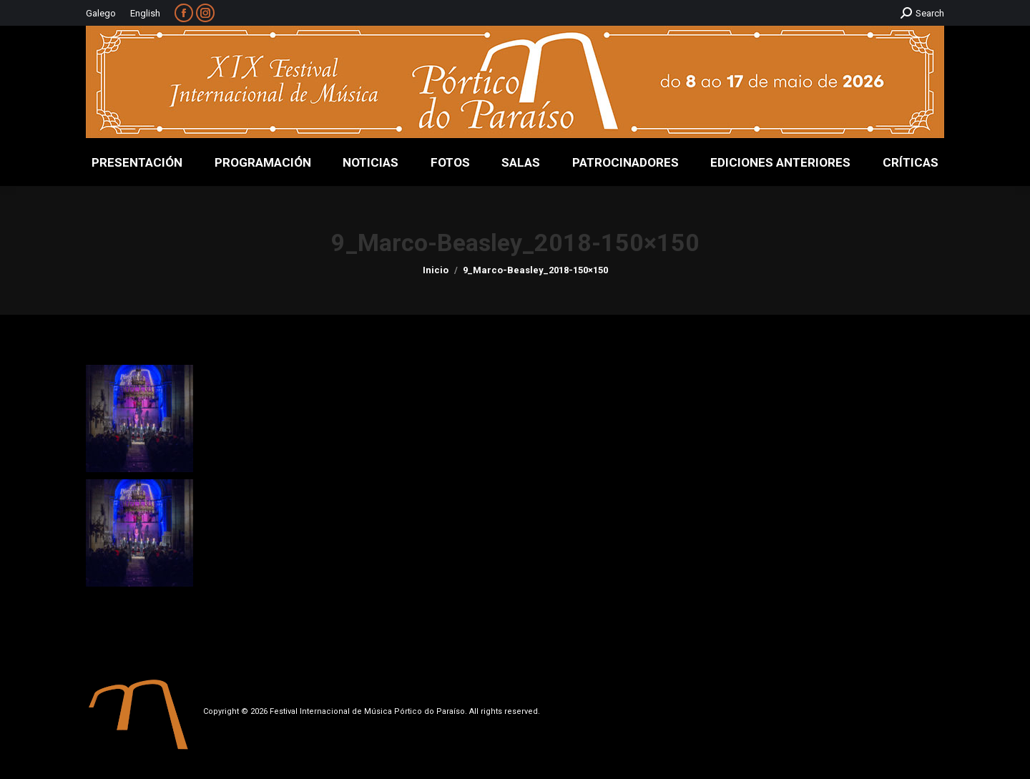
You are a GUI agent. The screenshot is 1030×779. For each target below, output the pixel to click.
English (145, 13)
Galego (101, 13)
